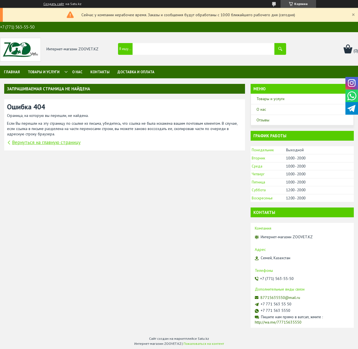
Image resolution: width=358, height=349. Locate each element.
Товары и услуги (44, 72)
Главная (12, 72)
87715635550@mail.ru (280, 297)
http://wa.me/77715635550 (278, 322)
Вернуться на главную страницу (46, 142)
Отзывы (262, 119)
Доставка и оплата (135, 72)
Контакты (100, 72)
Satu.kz (203, 338)
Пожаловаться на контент (203, 343)
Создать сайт (53, 4)
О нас (77, 72)
